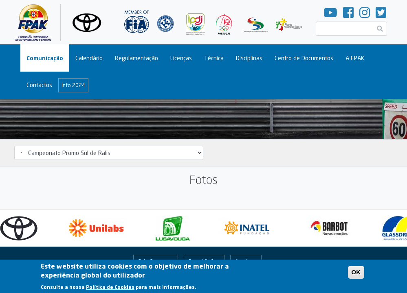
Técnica (214, 58)
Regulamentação (136, 58)
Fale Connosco (155, 261)
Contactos (39, 84)
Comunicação (44, 58)
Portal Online (204, 261)
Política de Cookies (110, 289)
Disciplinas (249, 58)
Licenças (181, 58)
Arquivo (244, 261)
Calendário (89, 58)
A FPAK (354, 58)
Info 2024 (73, 85)
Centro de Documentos (304, 58)
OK (356, 274)
